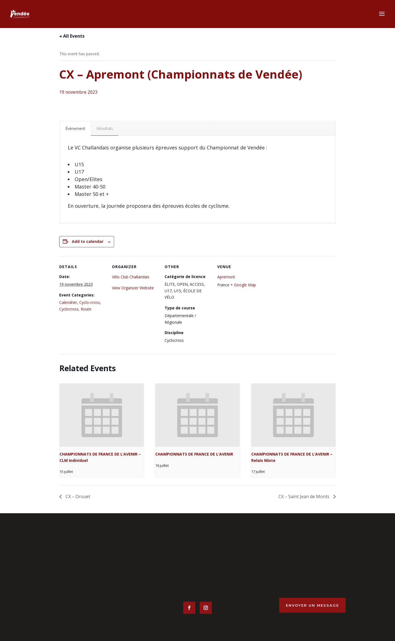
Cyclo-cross (89, 302)
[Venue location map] (299, 294)
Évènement (75, 128)
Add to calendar (87, 241)
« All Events (71, 36)
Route (86, 309)
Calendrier (68, 302)
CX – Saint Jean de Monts (304, 496)
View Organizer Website (133, 287)
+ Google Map (243, 284)
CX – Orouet (77, 496)
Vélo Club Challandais (130, 276)
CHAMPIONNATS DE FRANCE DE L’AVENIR (194, 454)
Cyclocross (68, 309)
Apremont (226, 276)
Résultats (105, 128)
